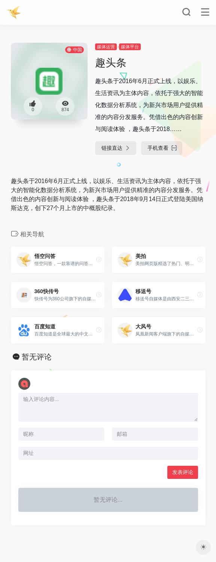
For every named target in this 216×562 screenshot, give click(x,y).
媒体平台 (130, 46)
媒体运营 (106, 46)
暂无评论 (37, 357)
